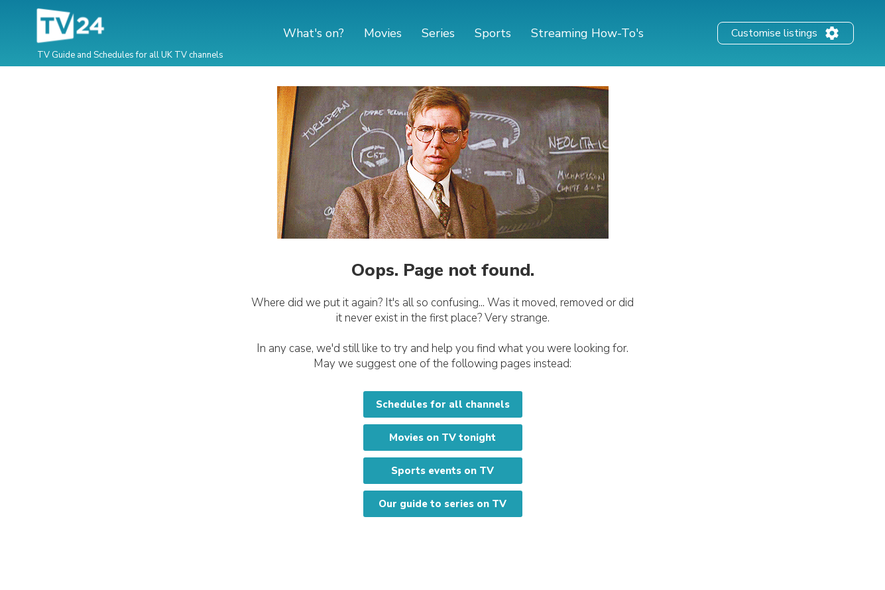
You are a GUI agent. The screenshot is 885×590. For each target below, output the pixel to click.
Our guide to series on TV (442, 503)
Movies (383, 33)
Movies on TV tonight (442, 437)
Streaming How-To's (587, 33)
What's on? (313, 33)
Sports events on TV (442, 470)
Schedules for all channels (443, 404)
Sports (493, 33)
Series (438, 33)
